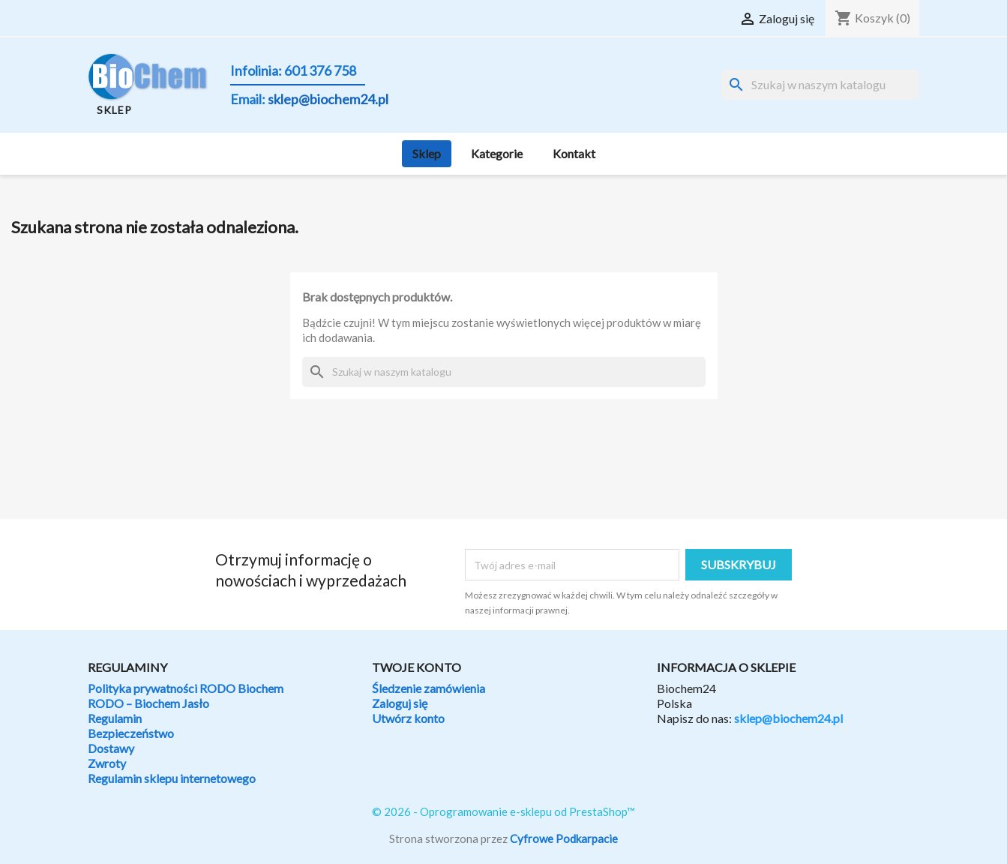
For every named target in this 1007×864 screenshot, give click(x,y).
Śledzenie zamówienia (428, 688)
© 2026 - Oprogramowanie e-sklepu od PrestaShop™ (503, 811)
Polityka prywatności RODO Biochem (185, 688)
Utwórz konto (408, 718)
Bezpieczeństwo (131, 733)
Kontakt (574, 153)
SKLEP (114, 110)
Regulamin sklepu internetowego (172, 778)
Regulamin (115, 718)
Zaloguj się (399, 703)
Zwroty (107, 763)
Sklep (426, 153)
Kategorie (497, 153)
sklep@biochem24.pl (788, 718)
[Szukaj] (820, 85)
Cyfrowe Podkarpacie (564, 838)
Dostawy (111, 748)
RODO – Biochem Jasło (148, 703)
